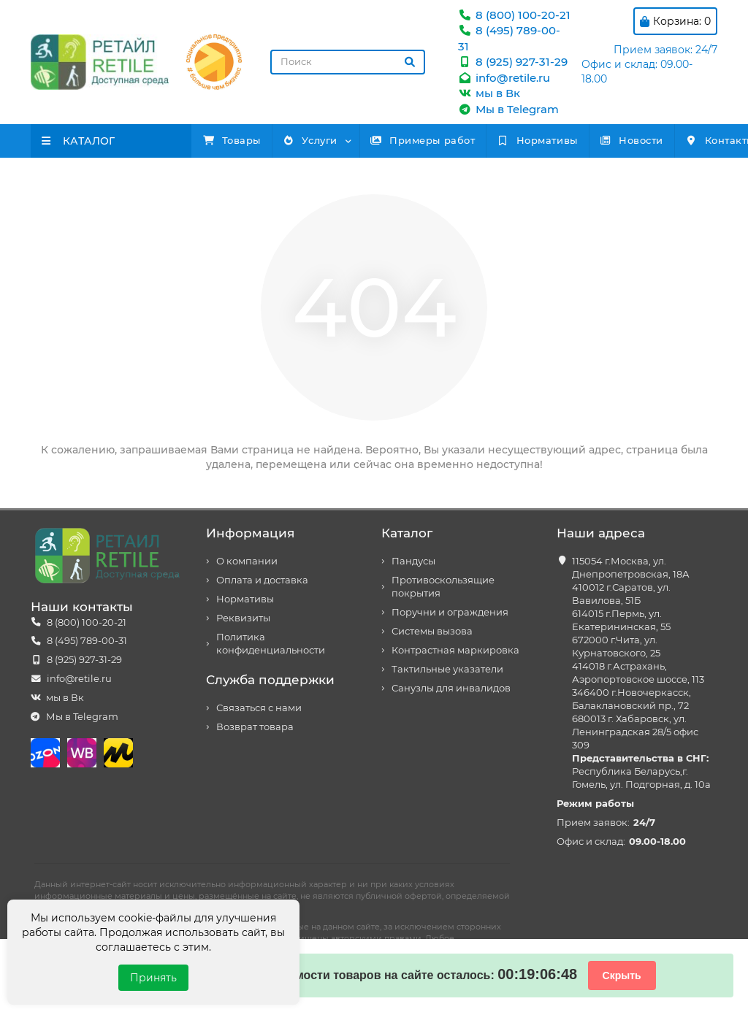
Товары (243, 140)
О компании (247, 561)
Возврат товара (255, 726)
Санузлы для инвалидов (451, 688)
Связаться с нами (259, 707)
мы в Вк (489, 93)
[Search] (347, 62)
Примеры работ (480, 140)
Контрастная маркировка (455, 650)
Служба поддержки (270, 679)
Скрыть (622, 975)
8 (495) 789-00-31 (87, 640)
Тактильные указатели (447, 669)
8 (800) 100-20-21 (514, 15)
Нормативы (618, 140)
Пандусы (413, 561)
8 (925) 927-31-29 (513, 62)
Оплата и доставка (262, 580)
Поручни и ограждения (450, 612)
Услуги (344, 140)
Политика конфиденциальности (270, 644)
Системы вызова (432, 631)
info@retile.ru (504, 78)
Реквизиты (243, 618)
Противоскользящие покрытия (443, 587)
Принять (153, 977)
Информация (250, 533)
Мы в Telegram (508, 109)
